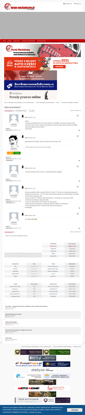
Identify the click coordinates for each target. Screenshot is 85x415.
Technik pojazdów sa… (15, 294)
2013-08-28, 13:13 (30, 117)
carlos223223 (53, 256)
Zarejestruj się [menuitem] (67, 3)
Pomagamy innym (15, 296)
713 (10, 157)
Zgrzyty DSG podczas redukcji (13, 314)
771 (70, 248)
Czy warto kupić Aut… (53, 266)
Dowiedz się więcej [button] (35, 412)
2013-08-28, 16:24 (30, 137)
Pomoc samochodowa (53, 286)
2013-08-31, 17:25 (30, 188)
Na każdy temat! (53, 294)
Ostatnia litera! (15, 291)
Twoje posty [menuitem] (16, 41)
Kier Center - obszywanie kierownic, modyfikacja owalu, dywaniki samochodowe (26, 306)
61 (9, 128)
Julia (15, 266)
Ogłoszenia (14, 307)
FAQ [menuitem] (4, 41)
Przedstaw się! (53, 289)
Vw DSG (8, 315)
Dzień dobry (8, 338)
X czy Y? (53, 273)
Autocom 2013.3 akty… (53, 268)
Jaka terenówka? (12, 107)
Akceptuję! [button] (74, 410)
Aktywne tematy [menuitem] (41, 41)
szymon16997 (13, 195)
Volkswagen (13, 315)
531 (70, 253)
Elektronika (53, 296)
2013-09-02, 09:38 (30, 215)
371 (70, 256)
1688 (69, 246)
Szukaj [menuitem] (9, 41)
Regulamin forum (15, 323)
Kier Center (8, 307)
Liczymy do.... (53, 276)
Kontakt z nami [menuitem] (77, 346)
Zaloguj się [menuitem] (77, 3)
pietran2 (7, 331)
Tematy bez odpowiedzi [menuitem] (28, 41)
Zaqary (15, 276)
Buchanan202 (15, 273)
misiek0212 (14, 124)
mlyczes (15, 268)
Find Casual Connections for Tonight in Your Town (18, 330)
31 (9, 199)
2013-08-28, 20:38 (30, 168)
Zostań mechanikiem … (53, 271)
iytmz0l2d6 (15, 271)
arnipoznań (14, 148)
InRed (53, 253)
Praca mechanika (53, 291)
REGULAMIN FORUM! (11, 322)
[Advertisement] (42, 25)
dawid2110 (53, 248)
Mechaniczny (53, 246)
